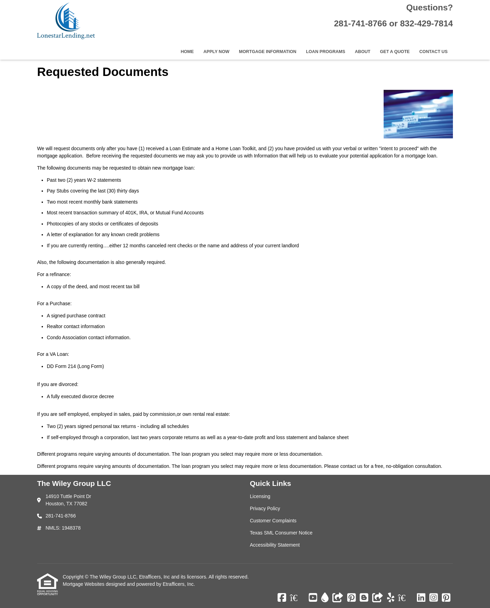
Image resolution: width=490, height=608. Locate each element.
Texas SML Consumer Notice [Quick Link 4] (281, 533)
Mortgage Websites (84, 584)
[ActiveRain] (325, 598)
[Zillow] (297, 598)
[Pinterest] (351, 598)
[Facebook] (282, 598)
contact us (351, 466)
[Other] (337, 598)
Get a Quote (395, 51)
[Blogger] (364, 598)
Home (187, 51)
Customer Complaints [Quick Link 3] (273, 520)
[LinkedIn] (421, 598)
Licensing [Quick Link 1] (260, 496)
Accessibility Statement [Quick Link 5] (275, 545)
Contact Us (433, 51)
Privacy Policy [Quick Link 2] (265, 508)
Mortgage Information (268, 51)
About (362, 51)
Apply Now (216, 51)
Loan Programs (325, 51)
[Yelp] (390, 598)
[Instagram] (433, 598)
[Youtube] (313, 598)
